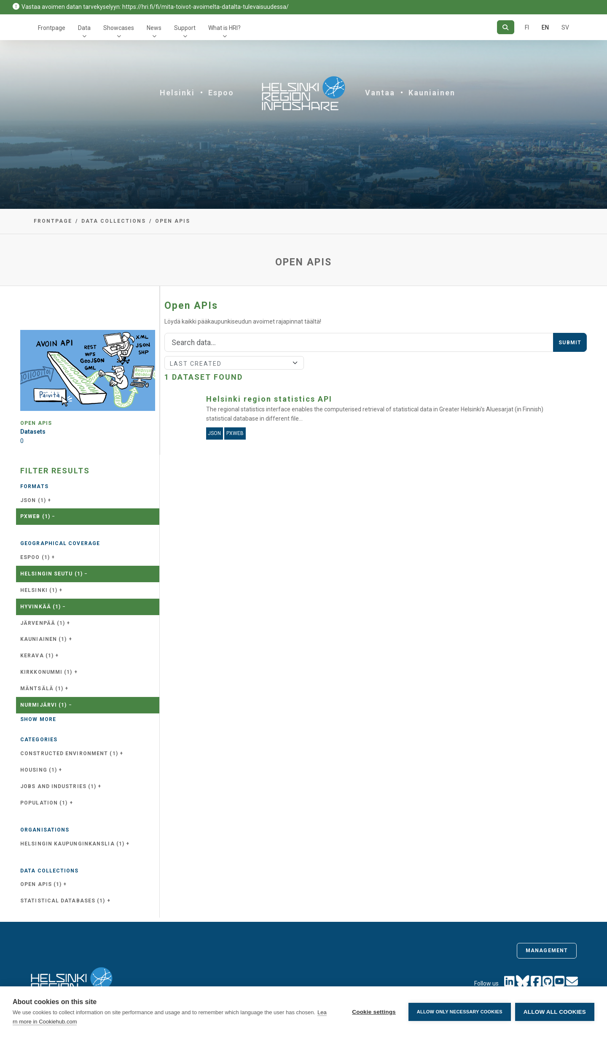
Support (185, 27)
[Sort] (234, 363)
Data (84, 27)
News (154, 27)
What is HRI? (224, 27)
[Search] (505, 27)
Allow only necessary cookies (459, 1011)
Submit (570, 343)
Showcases (118, 27)
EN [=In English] (545, 27)
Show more (38, 719)
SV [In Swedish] (565, 27)
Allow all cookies (555, 1012)
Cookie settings (374, 1012)
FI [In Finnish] (527, 27)
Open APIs (172, 221)
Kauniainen (431, 92)
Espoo (221, 92)
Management (547, 950)
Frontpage (51, 27)
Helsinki (177, 92)
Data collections (113, 221)
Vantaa (380, 92)
